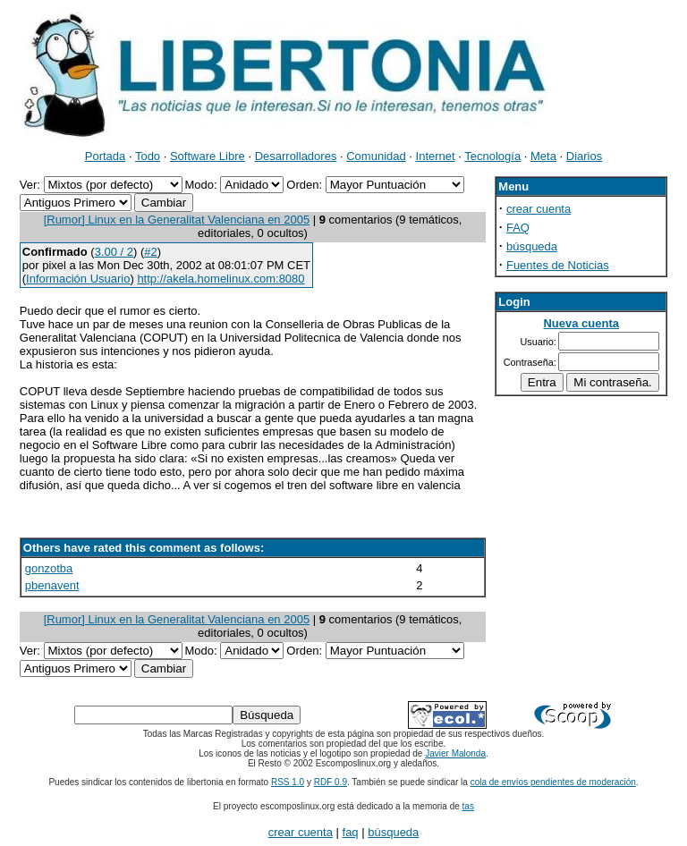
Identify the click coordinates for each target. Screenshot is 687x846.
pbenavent (52, 585)
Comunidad (376, 156)
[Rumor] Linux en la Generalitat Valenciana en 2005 (177, 219)
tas (468, 806)
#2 (150, 251)
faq (351, 832)
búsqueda (531, 246)
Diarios (584, 156)
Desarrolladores (296, 156)
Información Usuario (78, 278)
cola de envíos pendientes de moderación (553, 782)
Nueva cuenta (581, 323)
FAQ (518, 227)
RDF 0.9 (330, 782)
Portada (105, 156)
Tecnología (492, 156)
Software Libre (207, 156)
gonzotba (49, 568)
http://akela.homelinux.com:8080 (220, 278)
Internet (435, 156)
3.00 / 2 (114, 251)
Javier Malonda (455, 753)
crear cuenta (538, 209)
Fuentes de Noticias (557, 265)
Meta (543, 156)
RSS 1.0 (287, 782)
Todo (147, 156)
